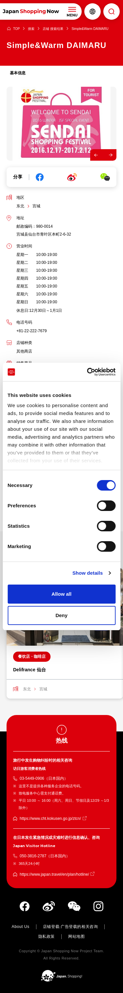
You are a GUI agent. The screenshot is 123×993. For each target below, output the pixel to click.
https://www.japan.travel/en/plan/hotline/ (54, 874)
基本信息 (18, 73)
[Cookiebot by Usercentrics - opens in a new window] (87, 372)
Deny (61, 615)
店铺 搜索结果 (53, 29)
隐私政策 (46, 936)
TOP (16, 29)
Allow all (61, 594)
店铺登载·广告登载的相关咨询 (70, 926)
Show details (87, 573)
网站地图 (76, 936)
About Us (21, 926)
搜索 (31, 29)
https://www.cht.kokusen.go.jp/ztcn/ (50, 818)
